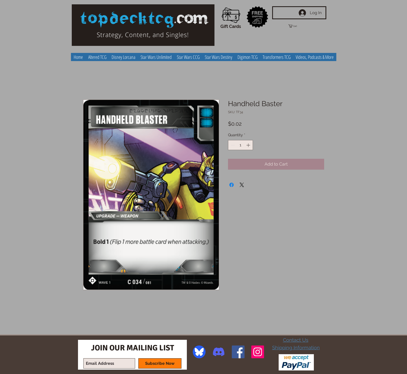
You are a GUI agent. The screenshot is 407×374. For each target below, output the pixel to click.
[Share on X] (242, 185)
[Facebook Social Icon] (238, 352)
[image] (199, 352)
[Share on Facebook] (231, 185)
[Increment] (248, 145)
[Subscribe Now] (159, 363)
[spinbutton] (240, 145)
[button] (297, 26)
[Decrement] (232, 145)
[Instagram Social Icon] (257, 352)
